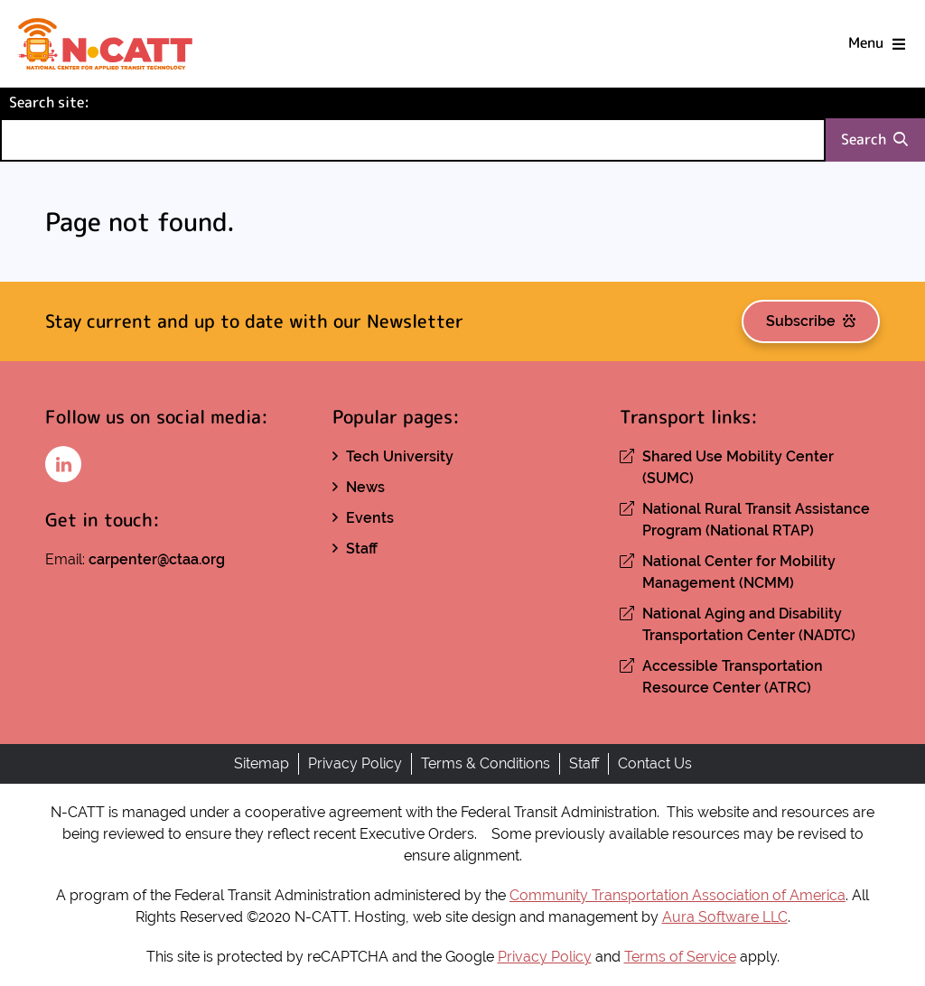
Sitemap (261, 763)
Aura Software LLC (725, 917)
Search (874, 139)
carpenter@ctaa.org (157, 559)
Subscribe (810, 321)
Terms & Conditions (485, 763)
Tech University (399, 456)
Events (370, 517)
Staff (362, 548)
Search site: (79, 101)
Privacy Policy (355, 763)
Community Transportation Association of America (677, 895)
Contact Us (655, 763)
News (365, 487)
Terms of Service (680, 956)
